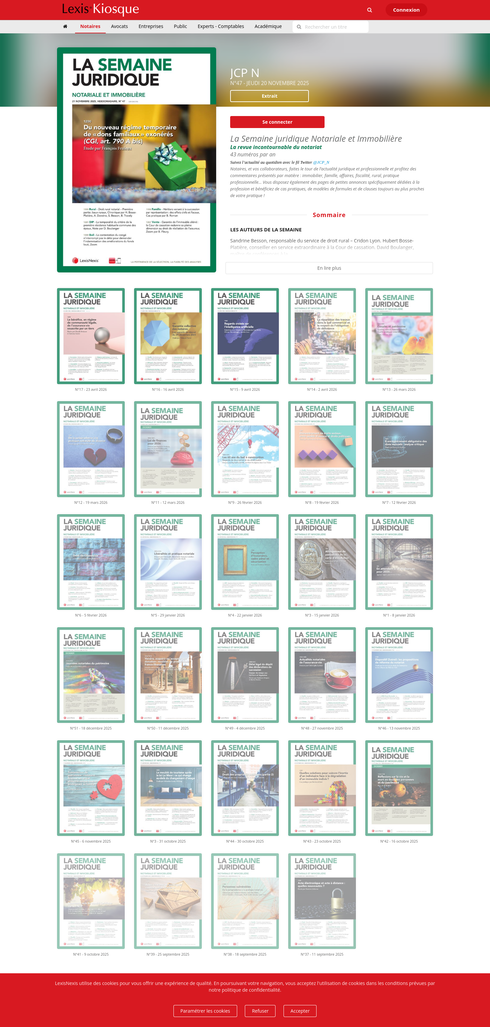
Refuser (260, 1011)
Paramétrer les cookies (205, 1011)
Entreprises (150, 26)
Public (180, 26)
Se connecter (278, 122)
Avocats (119, 26)
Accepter (300, 1011)
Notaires (90, 26)
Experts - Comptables (221, 26)
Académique (268, 26)
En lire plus (329, 268)
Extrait (270, 96)
